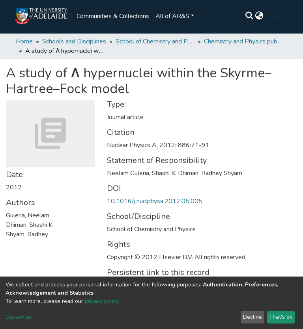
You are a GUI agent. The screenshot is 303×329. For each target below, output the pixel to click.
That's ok (280, 317)
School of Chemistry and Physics (155, 41)
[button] (259, 16)
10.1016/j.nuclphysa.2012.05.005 (154, 201)
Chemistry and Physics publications (243, 41)
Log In (273, 16)
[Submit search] (249, 16)
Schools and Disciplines (74, 41)
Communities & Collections (113, 16)
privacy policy (101, 301)
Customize (18, 317)
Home (24, 41)
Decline (252, 317)
